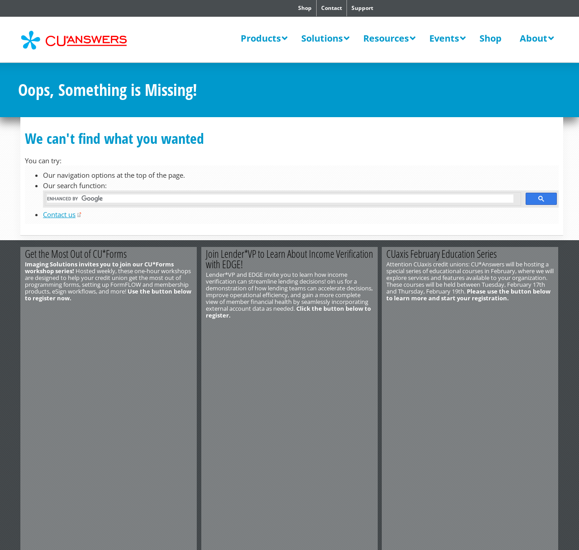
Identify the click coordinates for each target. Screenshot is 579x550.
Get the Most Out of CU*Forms (76, 254)
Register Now (152, 330)
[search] (280, 198)
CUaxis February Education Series (442, 254)
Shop (305, 8)
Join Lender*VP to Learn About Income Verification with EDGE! (289, 259)
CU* (80, 40)
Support (362, 8)
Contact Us (32, 349)
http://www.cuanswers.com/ (51, 356)
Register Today (515, 330)
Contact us (59, 214)
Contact (331, 8)
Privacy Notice (121, 363)
